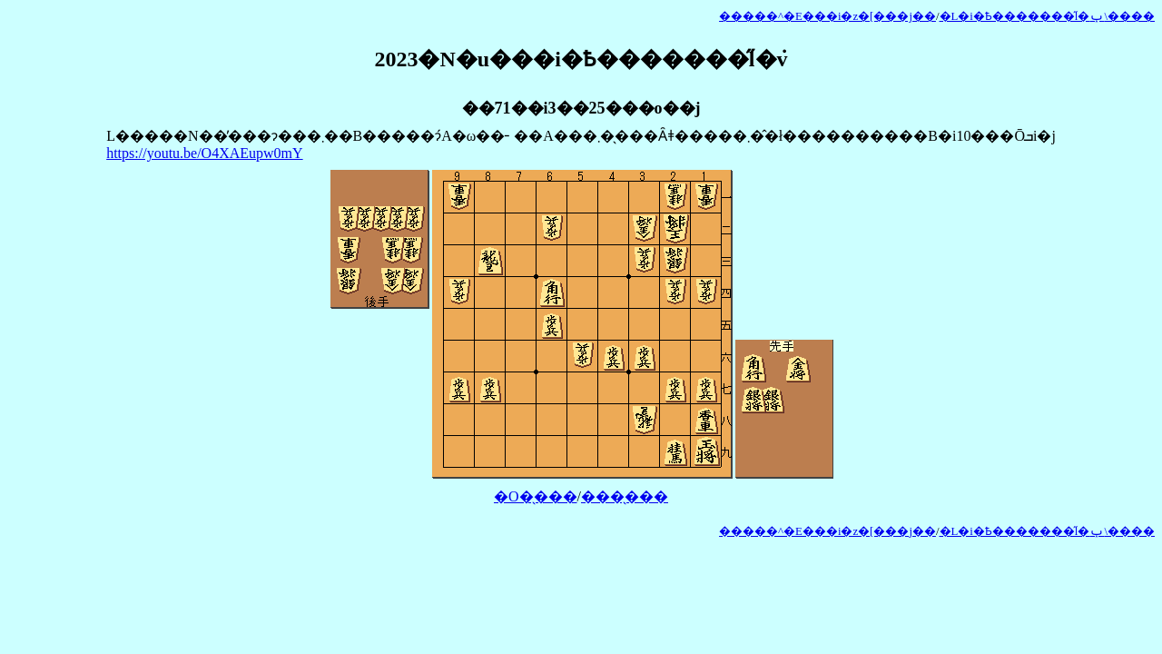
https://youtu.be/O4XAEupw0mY (204, 153)
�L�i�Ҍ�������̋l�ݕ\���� (1048, 16)
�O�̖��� (535, 496)
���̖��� (624, 496)
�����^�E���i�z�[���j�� (827, 16)
